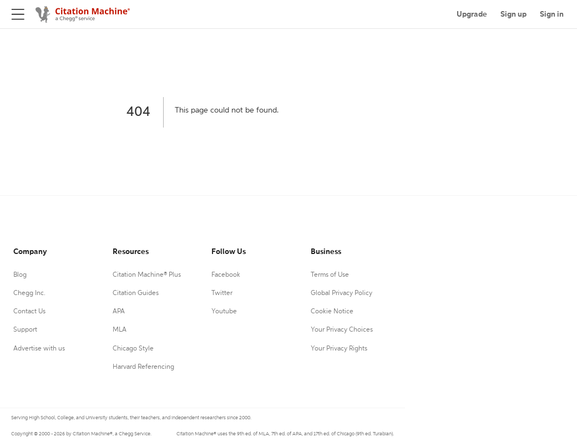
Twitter (221, 293)
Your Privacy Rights (339, 349)
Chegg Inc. (29, 293)
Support (25, 330)
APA (119, 311)
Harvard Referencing (143, 367)
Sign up (513, 14)
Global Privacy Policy (341, 293)
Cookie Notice (332, 311)
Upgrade (472, 14)
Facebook (225, 275)
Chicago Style (133, 349)
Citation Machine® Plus (147, 275)
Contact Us (29, 311)
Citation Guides (136, 293)
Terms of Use (330, 275)
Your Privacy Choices (342, 330)
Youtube (224, 311)
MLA (119, 330)
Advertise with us (39, 349)
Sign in (552, 14)
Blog (20, 275)
